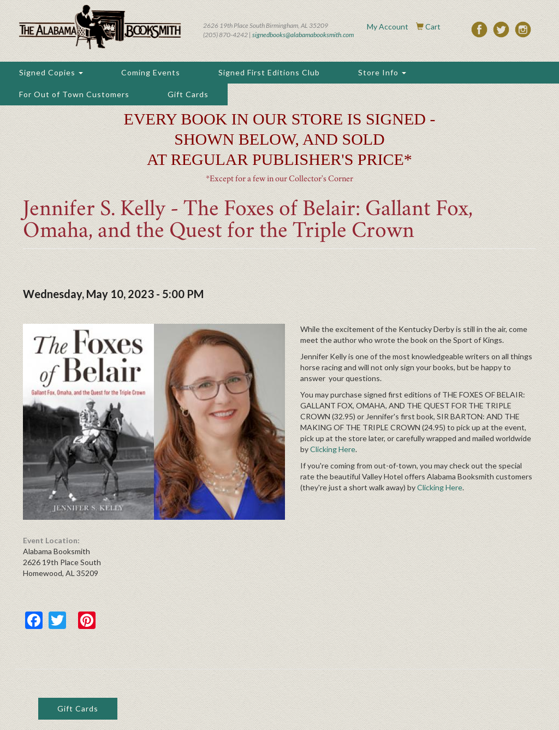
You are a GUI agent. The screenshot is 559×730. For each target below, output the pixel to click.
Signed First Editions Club (269, 72)
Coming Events (150, 72)
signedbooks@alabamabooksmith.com (303, 35)
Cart (433, 26)
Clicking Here (332, 449)
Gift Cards (188, 94)
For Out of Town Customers (74, 94)
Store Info (382, 72)
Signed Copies (51, 72)
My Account (387, 26)
